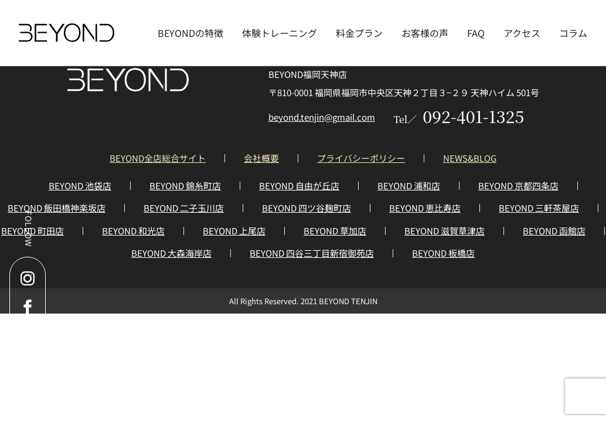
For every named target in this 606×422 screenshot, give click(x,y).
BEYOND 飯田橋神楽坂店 (56, 208)
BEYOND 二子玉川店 (184, 208)
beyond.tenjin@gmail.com (321, 117)
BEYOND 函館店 (554, 230)
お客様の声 (424, 33)
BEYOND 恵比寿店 (425, 208)
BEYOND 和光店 (133, 230)
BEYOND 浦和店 (408, 185)
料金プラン (359, 33)
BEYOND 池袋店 (80, 185)
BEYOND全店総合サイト (158, 158)
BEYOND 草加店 (335, 230)
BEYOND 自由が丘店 (299, 185)
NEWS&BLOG (469, 158)
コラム (573, 33)
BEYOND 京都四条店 (518, 185)
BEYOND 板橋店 (443, 253)
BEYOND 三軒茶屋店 (539, 208)
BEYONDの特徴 (190, 33)
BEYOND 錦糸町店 (185, 185)
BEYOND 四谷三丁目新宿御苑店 (312, 253)
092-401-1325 (459, 116)
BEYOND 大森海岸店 (171, 253)
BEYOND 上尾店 (234, 230)
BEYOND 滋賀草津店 (444, 230)
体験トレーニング (279, 33)
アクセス (521, 33)
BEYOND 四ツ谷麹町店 (306, 208)
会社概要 (261, 158)
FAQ (476, 33)
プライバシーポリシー (361, 158)
